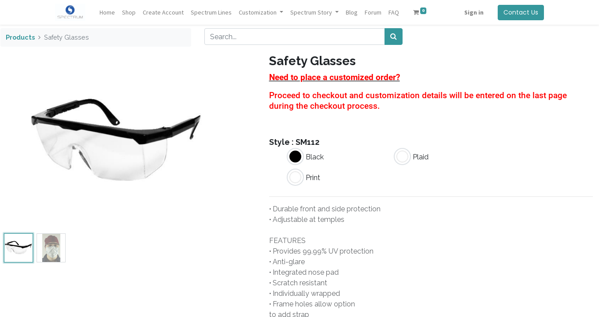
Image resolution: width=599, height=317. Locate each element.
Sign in (474, 12)
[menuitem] (107, 12)
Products (20, 37)
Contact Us (520, 12)
